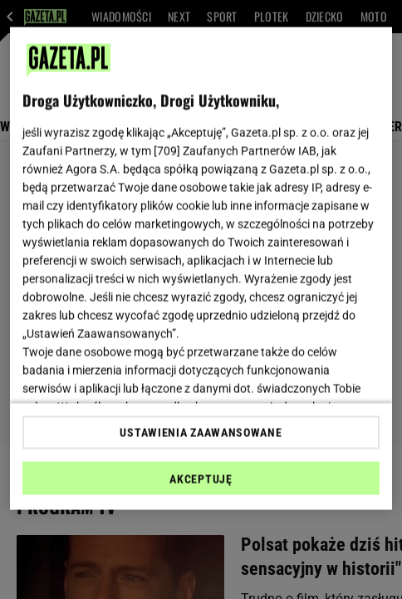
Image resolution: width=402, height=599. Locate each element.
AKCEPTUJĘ (200, 478)
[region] (201, 268)
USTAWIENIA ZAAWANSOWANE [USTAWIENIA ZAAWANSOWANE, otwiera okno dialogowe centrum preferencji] (201, 432)
